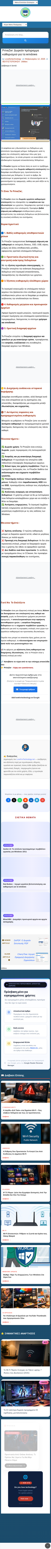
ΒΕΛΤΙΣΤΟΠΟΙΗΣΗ (11, 62)
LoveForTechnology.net (26, 759)
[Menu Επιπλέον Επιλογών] (25, 2)
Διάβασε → (6, 1116)
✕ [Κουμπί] (47, 1545)
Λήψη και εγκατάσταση (23, 668)
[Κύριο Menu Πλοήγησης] (14, 24)
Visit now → (25, 1499)
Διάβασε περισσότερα (15, 1464)
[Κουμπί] (25, 40)
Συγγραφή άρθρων (25, 689)
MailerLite (34, 1048)
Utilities (24, 62)
